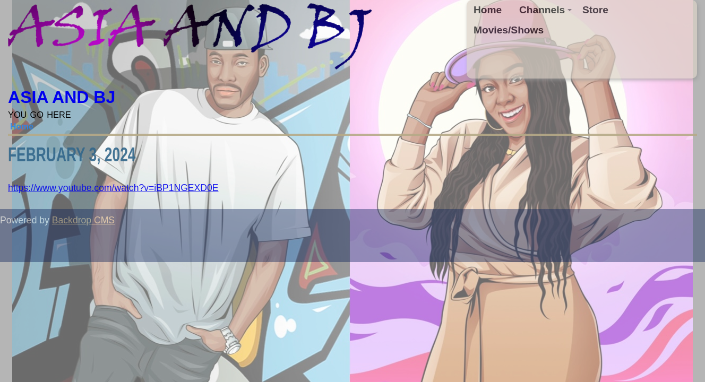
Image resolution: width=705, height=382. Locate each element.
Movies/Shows (509, 30)
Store (595, 9)
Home (488, 9)
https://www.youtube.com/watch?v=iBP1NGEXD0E (113, 188)
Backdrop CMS (83, 220)
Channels (545, 9)
